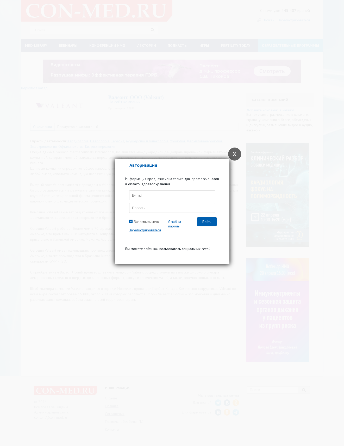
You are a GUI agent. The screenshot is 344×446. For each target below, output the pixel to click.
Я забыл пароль (174, 223)
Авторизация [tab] (143, 165)
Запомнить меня (147, 221)
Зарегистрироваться (145, 230)
